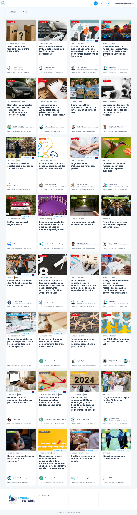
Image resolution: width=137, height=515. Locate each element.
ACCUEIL (12, 12)
